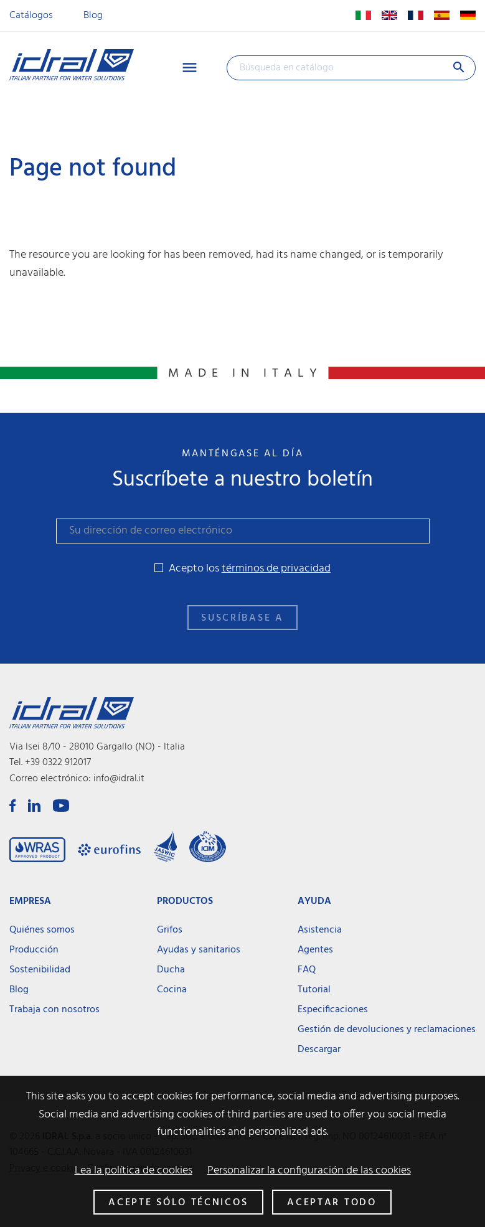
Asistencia (320, 930)
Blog (93, 15)
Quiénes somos (42, 930)
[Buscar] (351, 67)
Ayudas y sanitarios (198, 950)
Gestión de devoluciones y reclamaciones (387, 1030)
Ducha (171, 970)
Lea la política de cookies (133, 1171)
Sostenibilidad (39, 970)
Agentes (315, 950)
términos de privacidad (276, 569)
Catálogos (31, 15)
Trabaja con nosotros (54, 1010)
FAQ (307, 970)
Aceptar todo (331, 1203)
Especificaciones (333, 1010)
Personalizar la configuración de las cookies (309, 1171)
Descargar (319, 1049)
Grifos (169, 930)
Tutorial (314, 990)
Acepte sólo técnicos (178, 1203)
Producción (34, 950)
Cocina (172, 990)
